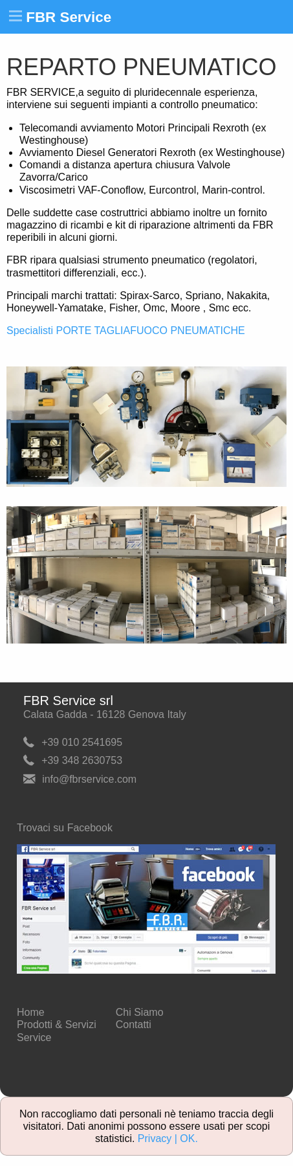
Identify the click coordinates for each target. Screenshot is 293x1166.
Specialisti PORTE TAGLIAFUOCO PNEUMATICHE (125, 330)
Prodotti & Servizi (56, 1024)
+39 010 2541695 (81, 741)
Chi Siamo (140, 1012)
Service (34, 1037)
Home (31, 1012)
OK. (189, 1138)
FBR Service (68, 17)
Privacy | (159, 1138)
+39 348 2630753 (81, 760)
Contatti (133, 1024)
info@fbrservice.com (89, 779)
